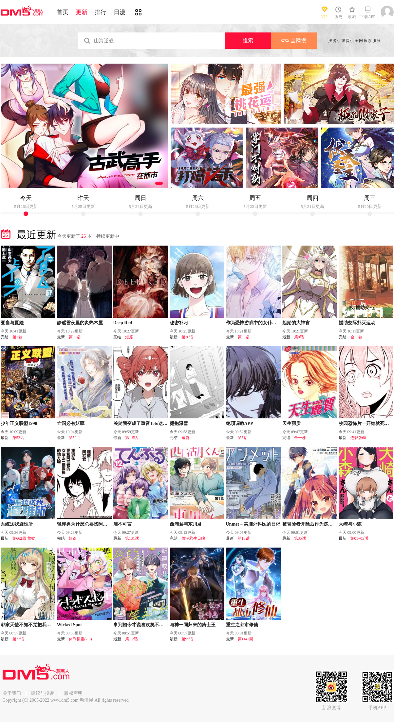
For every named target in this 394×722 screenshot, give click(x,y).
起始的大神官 (296, 322)
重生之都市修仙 (242, 624)
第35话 (300, 538)
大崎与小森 (350, 524)
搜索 (248, 40)
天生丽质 (291, 423)
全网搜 (293, 40)
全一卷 (356, 337)
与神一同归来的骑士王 (193, 624)
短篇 (129, 337)
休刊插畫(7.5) (80, 639)
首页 (62, 12)
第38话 (75, 337)
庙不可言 (122, 524)
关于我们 (12, 693)
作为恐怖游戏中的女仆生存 (253, 322)
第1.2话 (131, 639)
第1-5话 (131, 437)
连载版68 (358, 437)
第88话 (244, 337)
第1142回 (245, 639)
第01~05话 (359, 538)
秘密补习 (179, 322)
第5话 (243, 437)
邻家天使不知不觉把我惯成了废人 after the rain (49, 624)
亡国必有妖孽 (70, 423)
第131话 (132, 538)
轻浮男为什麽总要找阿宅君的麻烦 (91, 524)
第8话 (299, 337)
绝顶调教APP (239, 423)
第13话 (244, 538)
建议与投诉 (42, 693)
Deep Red (122, 322)
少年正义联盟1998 (19, 423)
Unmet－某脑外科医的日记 (253, 524)
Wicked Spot (69, 624)
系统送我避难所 (17, 524)
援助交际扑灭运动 (357, 322)
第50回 (75, 437)
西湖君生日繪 (193, 538)
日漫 (119, 12)
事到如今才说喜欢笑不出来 (140, 624)
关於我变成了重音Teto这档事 (142, 423)
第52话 (18, 437)
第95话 (187, 639)
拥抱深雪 (179, 423)
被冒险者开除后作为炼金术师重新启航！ (323, 524)
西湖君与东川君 (186, 524)
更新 (81, 12)
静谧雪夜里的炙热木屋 (80, 322)
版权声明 (73, 693)
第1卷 (17, 337)
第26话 (187, 337)
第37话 (18, 639)
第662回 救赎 (23, 538)
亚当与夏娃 (12, 322)
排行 (100, 12)
